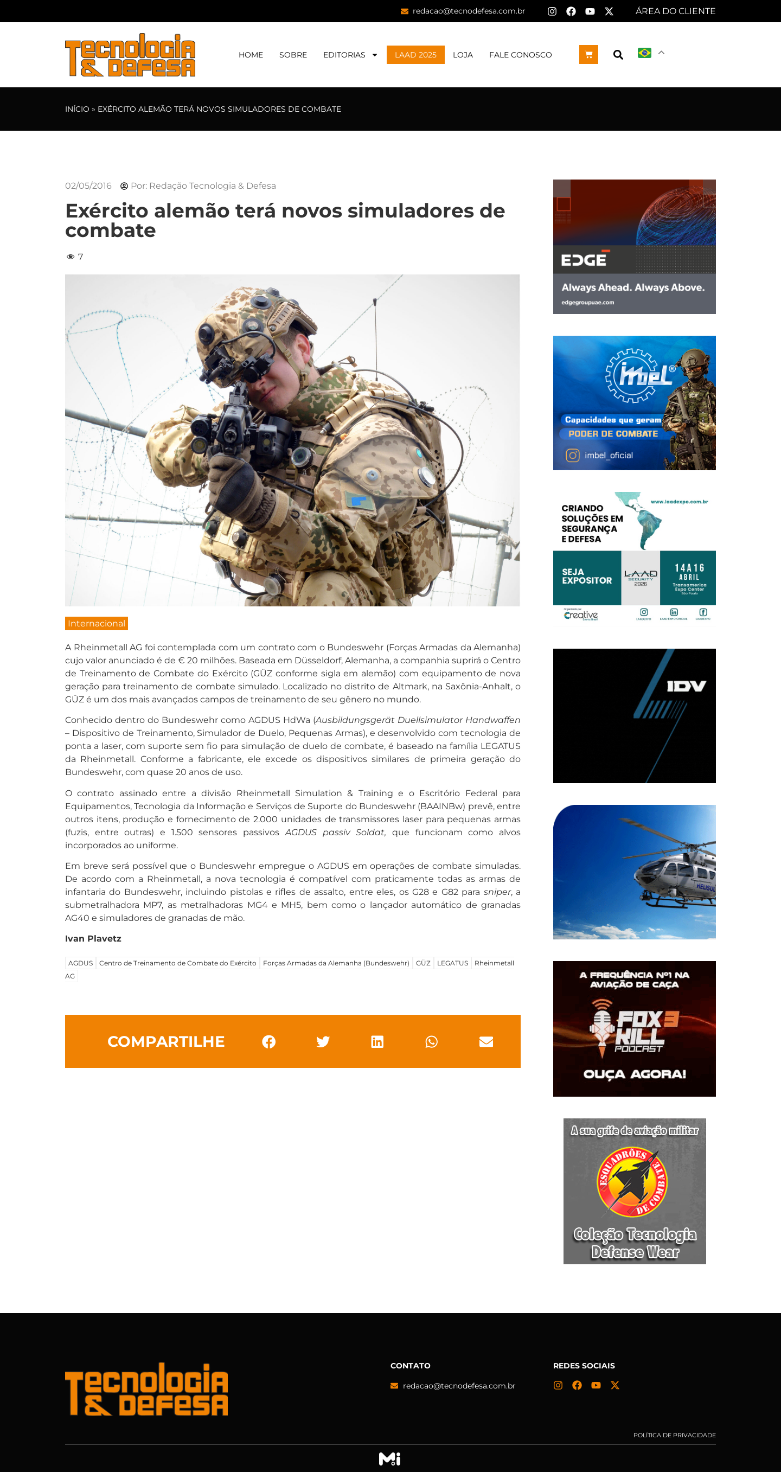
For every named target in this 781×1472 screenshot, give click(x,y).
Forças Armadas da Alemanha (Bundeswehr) (336, 963)
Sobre (293, 55)
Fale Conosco (520, 55)
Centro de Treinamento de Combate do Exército (178, 963)
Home (251, 55)
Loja (463, 55)
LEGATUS (452, 963)
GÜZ (423, 963)
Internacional (96, 623)
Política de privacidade (674, 1435)
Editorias (351, 55)
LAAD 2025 (416, 55)
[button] (618, 54)
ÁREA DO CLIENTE (676, 11)
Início (77, 109)
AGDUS (80, 963)
